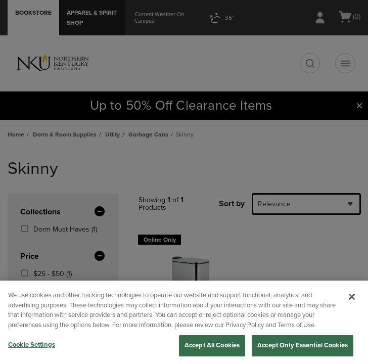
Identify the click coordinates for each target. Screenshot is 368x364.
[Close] (352, 297)
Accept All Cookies (212, 345)
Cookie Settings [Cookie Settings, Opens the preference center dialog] (31, 345)
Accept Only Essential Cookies (302, 345)
